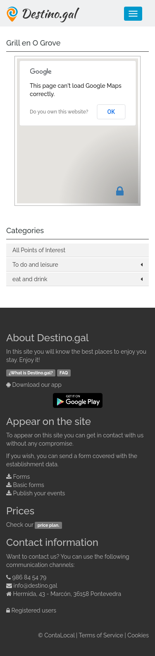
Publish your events (39, 493)
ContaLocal (59, 635)
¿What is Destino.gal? (31, 372)
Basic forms (28, 485)
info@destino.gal (35, 585)
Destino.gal (48, 13)
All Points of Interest (38, 250)
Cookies (138, 635)
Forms (21, 476)
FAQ (64, 372)
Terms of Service (101, 635)
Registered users (34, 610)
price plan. (49, 525)
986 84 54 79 (29, 577)
